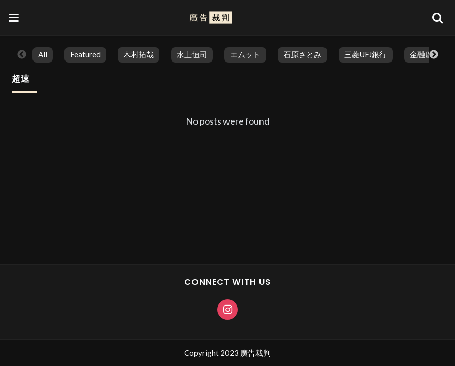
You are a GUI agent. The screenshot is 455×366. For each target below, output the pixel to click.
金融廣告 (425, 54)
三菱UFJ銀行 (365, 54)
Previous (22, 55)
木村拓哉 (138, 54)
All (42, 54)
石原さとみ (302, 54)
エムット (245, 54)
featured (85, 54)
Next (434, 55)
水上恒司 (192, 54)
